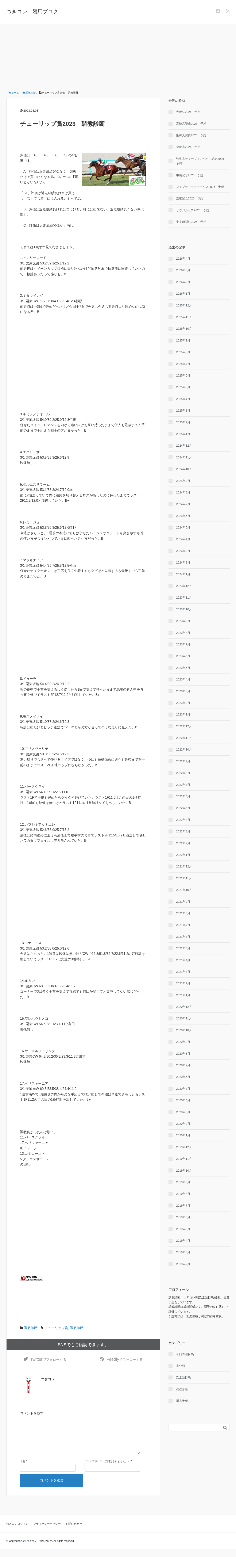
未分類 (180, 1365)
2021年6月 (183, 936)
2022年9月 (183, 761)
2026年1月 (183, 293)
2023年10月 (184, 609)
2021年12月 (184, 866)
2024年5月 (183, 527)
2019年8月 (183, 1193)
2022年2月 (183, 843)
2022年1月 (183, 854)
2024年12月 (184, 445)
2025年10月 (184, 328)
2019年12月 (184, 1147)
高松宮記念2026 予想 (191, 123)
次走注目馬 (183, 1377)
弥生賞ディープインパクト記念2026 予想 (201, 161)
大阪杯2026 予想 (188, 112)
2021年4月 (183, 960)
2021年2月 (183, 983)
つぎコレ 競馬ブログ (32, 11)
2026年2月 (183, 282)
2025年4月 (183, 399)
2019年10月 (184, 1170)
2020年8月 (183, 1053)
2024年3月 (183, 551)
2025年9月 (183, 340)
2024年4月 (183, 539)
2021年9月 (183, 901)
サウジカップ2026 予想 (192, 210)
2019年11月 (184, 1158)
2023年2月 (183, 703)
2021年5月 (183, 948)
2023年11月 (184, 597)
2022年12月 (184, 726)
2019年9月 (183, 1182)
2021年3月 (183, 971)
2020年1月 (183, 1135)
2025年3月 (183, 410)
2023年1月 (183, 714)
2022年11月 (184, 738)
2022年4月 (183, 819)
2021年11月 (184, 878)
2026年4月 (183, 258)
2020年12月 (184, 1006)
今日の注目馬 (185, 1354)
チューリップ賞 (56, 1328)
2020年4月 (183, 1100)
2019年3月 (183, 1252)
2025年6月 (183, 375)
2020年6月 (183, 1077)
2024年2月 (183, 562)
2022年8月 (183, 773)
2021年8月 (183, 913)
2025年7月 (183, 364)
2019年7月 (183, 1205)
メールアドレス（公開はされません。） (107, 1469)
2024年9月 (183, 480)
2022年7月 (183, 784)
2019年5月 (183, 1229)
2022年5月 (183, 808)
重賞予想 (182, 1401)
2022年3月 (183, 831)
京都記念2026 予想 (189, 198)
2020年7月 (183, 1065)
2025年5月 (183, 387)
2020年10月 (184, 1030)
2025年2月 (183, 422)
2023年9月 (183, 621)
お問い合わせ (74, 1531)
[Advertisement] (118, 55)
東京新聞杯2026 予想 (191, 222)
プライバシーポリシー (47, 1531)
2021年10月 (184, 890)
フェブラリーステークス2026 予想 (200, 186)
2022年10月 (184, 749)
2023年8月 (183, 632)
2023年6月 (183, 656)
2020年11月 (184, 1018)
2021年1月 (183, 995)
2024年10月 (184, 469)
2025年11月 (184, 317)
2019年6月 (183, 1217)
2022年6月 (183, 796)
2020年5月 (183, 1088)
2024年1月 (183, 574)
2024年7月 (183, 504)
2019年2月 (183, 1264)
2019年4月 (183, 1240)
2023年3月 (183, 691)
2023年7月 (183, 644)
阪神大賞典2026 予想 (191, 135)
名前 (22, 1469)
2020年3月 (183, 1112)
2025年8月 (183, 352)
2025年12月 (184, 305)
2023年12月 (184, 586)
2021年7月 (183, 925)
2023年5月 (183, 667)
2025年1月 (183, 434)
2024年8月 (183, 492)
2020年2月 (183, 1123)
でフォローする (48, 1359)
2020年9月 (183, 1041)
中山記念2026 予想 (189, 175)
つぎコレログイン (17, 1531)
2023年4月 (183, 679)
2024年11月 (184, 457)
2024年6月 (183, 516)
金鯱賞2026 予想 (188, 147)
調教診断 (31, 1328)
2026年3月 (183, 270)
